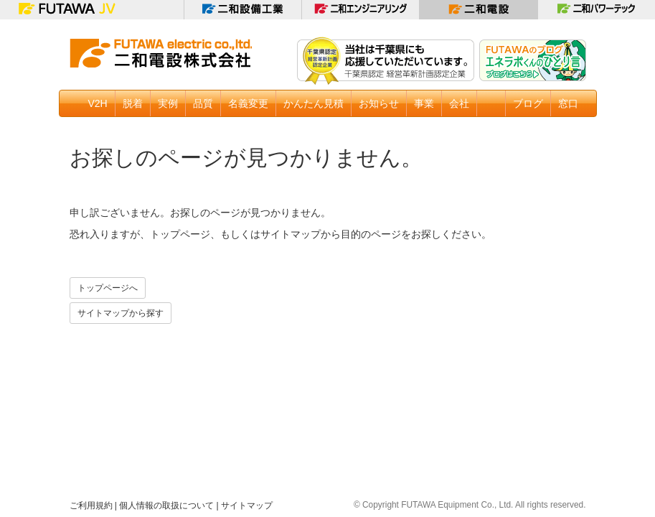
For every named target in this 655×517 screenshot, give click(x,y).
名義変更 (248, 103)
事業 (424, 103)
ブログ (528, 103)
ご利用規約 (91, 505)
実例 (168, 103)
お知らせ (379, 103)
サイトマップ (290, 234)
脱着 (133, 103)
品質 (203, 103)
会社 (459, 103)
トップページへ (107, 288)
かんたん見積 (313, 103)
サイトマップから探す (120, 313)
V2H (98, 103)
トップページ (180, 234)
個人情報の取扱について (166, 505)
